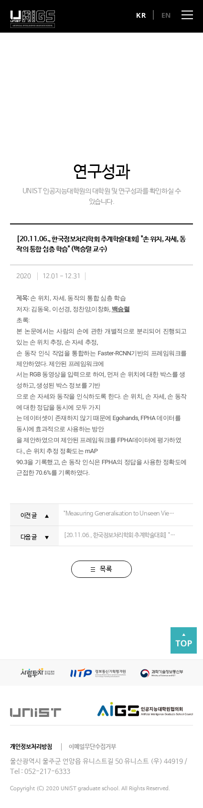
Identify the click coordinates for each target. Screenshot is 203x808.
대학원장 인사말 (37, 120)
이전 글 (29, 515)
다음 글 (29, 537)
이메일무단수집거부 (92, 746)
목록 (101, 569)
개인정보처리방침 (31, 746)
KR (141, 15)
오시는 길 (166, 120)
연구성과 (123, 120)
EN (166, 15)
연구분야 (80, 120)
